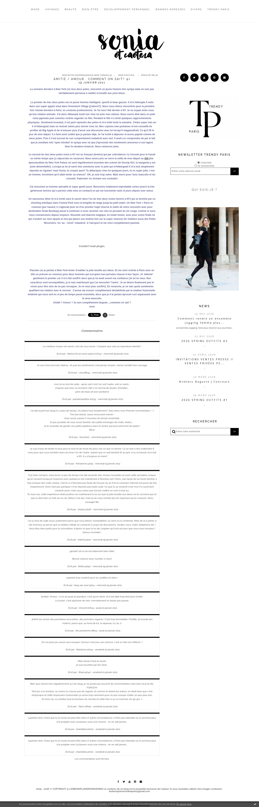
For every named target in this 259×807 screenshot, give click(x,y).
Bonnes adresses (170, 9)
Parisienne (81, 463)
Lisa (81, 372)
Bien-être (90, 9)
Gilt (146, 158)
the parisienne (82, 630)
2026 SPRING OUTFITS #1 (204, 401)
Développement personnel (127, 9)
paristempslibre (81, 399)
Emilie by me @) (149, 75)
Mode (35, 9)
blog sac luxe (81, 585)
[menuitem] (35, 12)
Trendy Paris (218, 9)
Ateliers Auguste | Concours (204, 382)
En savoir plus (183, 804)
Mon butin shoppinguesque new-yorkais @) (87, 75)
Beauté (71, 9)
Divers (196, 9)
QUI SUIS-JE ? (204, 190)
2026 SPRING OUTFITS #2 (204, 342)
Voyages (52, 9)
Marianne (81, 649)
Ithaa (81, 672)
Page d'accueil (126, 75)
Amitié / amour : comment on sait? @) (92, 79)
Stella (81, 566)
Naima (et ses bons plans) (81, 353)
